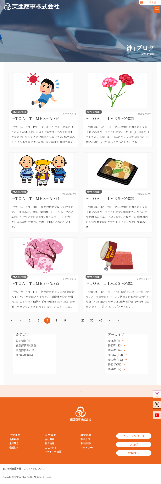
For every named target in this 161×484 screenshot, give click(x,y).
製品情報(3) (23, 341)
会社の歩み (51, 447)
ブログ (134, 444)
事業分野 (85, 439)
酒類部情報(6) (24, 355)
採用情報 (133, 453)
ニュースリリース (133, 436)
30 (91, 320)
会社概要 (49, 439)
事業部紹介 (86, 443)
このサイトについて (34, 468)
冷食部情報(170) (26, 350)
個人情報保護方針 (12, 468)
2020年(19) (115, 369)
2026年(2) (114, 341)
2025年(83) (115, 345)
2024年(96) (115, 350)
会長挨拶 (14, 439)
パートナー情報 (53, 451)
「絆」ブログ (138, 47)
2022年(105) (116, 360)
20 (82, 320)
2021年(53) (115, 364)
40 (100, 320)
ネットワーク (87, 447)
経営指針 (14, 447)
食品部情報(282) (26, 345)
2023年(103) (116, 355)
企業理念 (14, 443)
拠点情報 (49, 443)
